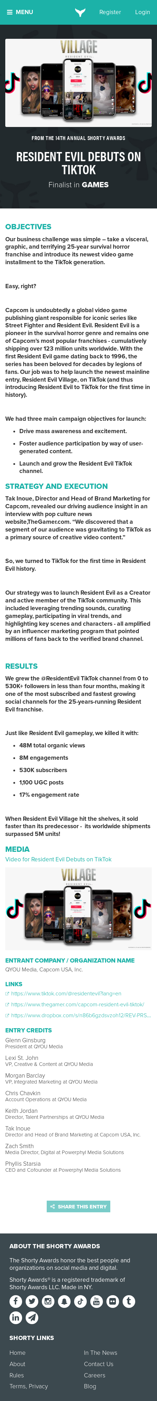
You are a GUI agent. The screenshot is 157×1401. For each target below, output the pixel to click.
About (17, 1364)
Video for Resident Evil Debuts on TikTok (58, 859)
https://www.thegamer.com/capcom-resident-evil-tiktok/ (74, 1004)
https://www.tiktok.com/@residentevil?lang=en (63, 993)
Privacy (38, 1386)
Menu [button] (20, 12)
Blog (90, 1386)
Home (17, 1353)
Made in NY (76, 1287)
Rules (16, 1375)
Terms (17, 1386)
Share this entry (78, 1206)
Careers (94, 1375)
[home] (78, 12)
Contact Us (98, 1364)
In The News (100, 1353)
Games (95, 184)
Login (142, 12)
